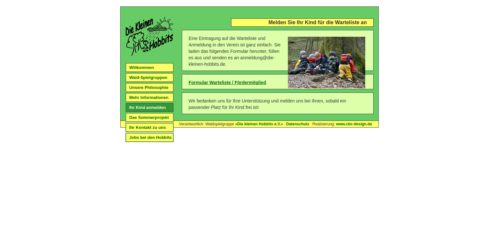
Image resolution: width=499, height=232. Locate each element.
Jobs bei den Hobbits (150, 137)
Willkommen (141, 67)
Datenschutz (297, 124)
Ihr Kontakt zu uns (147, 127)
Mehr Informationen (148, 97)
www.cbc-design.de (354, 124)
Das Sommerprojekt (149, 117)
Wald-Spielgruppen (148, 77)
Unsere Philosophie (148, 87)
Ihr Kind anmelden (147, 107)
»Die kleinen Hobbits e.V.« (259, 124)
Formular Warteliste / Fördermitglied (227, 82)
